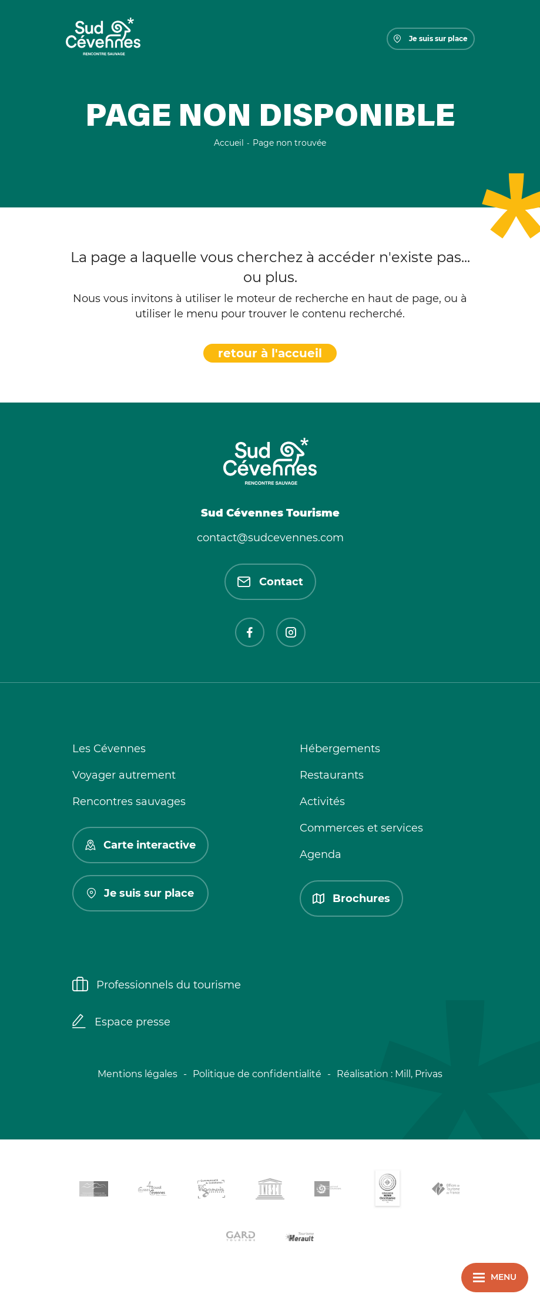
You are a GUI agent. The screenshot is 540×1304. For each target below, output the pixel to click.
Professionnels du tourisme (156, 985)
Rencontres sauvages (129, 801)
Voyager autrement (124, 775)
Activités (322, 801)
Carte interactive (140, 845)
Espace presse (121, 1023)
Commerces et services (361, 828)
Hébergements (340, 748)
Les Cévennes (109, 748)
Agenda (320, 854)
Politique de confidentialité (257, 1074)
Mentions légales (137, 1074)
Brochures (351, 898)
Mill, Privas (418, 1074)
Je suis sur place (431, 38)
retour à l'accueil (270, 353)
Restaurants (332, 775)
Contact (270, 581)
